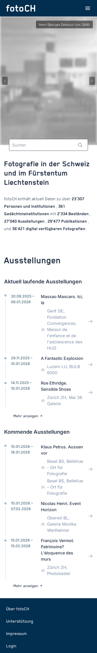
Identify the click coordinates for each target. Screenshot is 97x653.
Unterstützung (19, 621)
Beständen (79, 213)
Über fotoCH (17, 608)
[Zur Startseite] (20, 8)
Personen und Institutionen (30, 206)
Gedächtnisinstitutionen (27, 213)
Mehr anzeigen (28, 415)
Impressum (16, 633)
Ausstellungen (31, 221)
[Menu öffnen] (88, 8)
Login (11, 645)
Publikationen (74, 221)
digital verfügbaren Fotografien (55, 228)
